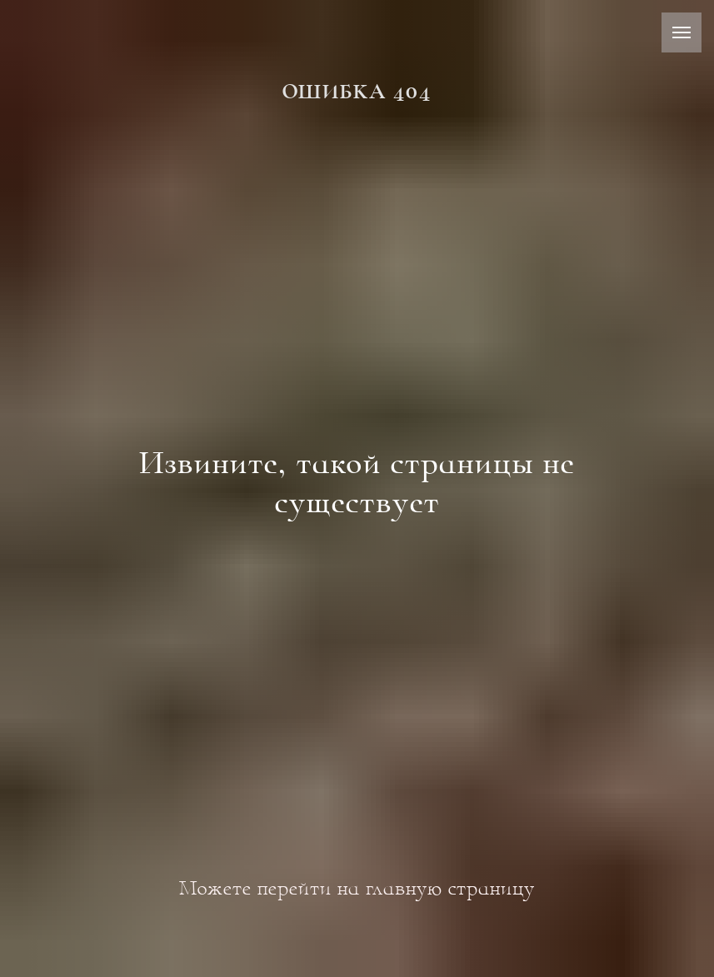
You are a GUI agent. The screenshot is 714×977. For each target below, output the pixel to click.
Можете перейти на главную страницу (357, 887)
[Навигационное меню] (681, 32)
